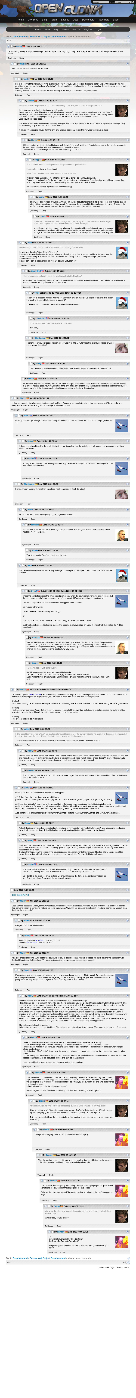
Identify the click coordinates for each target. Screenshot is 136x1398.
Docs (75, 19)
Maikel (23, 64)
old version (39, 943)
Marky (19, 46)
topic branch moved (20, 897)
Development (20, 36)
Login (98, 29)
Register (88, 29)
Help (56, 29)
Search (65, 29)
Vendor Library (34, 696)
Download (33, 19)
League (65, 19)
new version (31, 945)
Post (9, 41)
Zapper (31, 101)
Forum (54, 19)
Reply (21, 58)
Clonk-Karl (36, 271)
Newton (38, 1075)
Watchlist (76, 29)
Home (21, 19)
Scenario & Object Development (48, 36)
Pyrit (30, 243)
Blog (44, 19)
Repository (103, 19)
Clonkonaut (40, 338)
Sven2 (26, 416)
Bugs (115, 19)
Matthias (35, 525)
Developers (88, 19)
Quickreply (12, 58)
